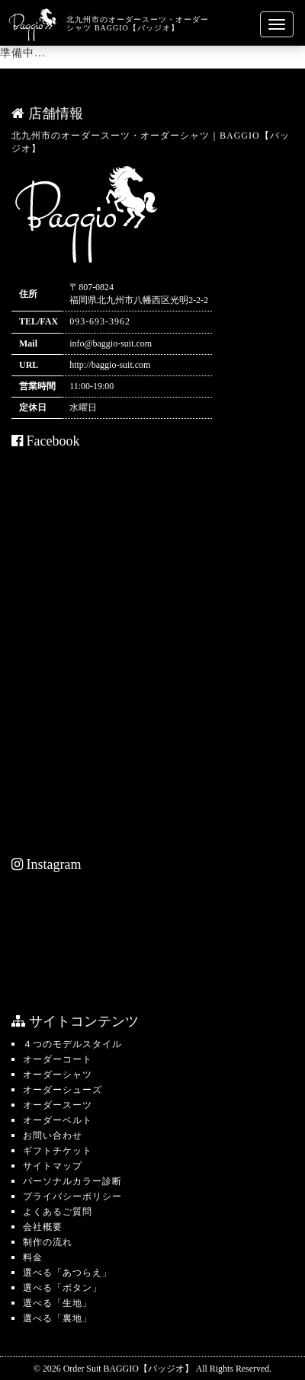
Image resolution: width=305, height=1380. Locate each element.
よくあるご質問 (57, 1211)
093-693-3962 (99, 321)
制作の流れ (47, 1242)
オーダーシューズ (62, 1090)
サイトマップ (52, 1166)
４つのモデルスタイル (72, 1044)
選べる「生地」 (57, 1303)
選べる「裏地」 (57, 1318)
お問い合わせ (52, 1135)
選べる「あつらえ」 (67, 1272)
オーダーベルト (57, 1120)
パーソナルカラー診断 (72, 1181)
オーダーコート (57, 1059)
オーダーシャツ (57, 1074)
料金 (33, 1257)
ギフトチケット (57, 1150)
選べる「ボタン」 (62, 1288)
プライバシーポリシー (72, 1196)
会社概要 (43, 1227)
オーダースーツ (57, 1105)
